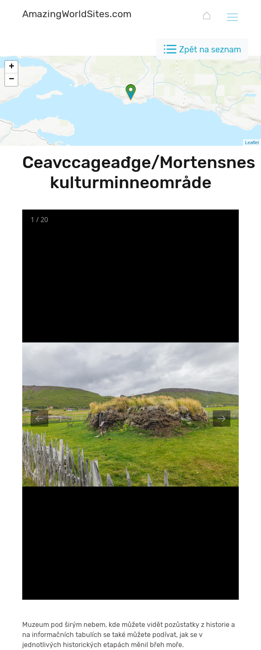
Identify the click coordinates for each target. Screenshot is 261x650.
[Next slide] (221, 418)
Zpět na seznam (210, 49)
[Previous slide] (39, 418)
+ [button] (11, 67)
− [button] (11, 79)
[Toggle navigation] (232, 16)
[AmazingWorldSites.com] (76, 15)
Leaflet (252, 142)
